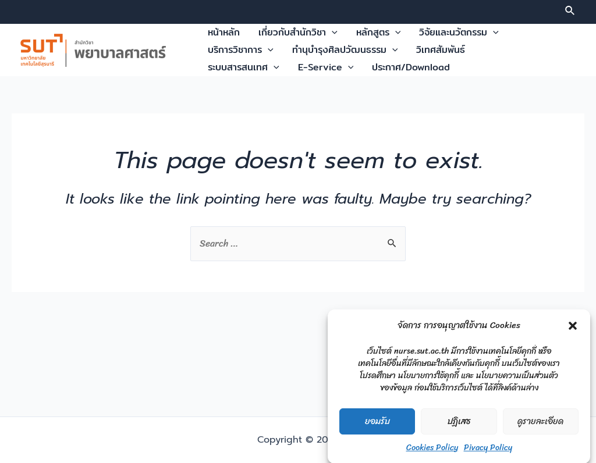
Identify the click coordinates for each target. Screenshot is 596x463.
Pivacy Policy (488, 452)
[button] (573, 330)
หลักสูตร (378, 32)
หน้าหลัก (224, 32)
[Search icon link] (570, 12)
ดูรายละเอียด (540, 426)
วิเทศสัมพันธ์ (440, 49)
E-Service (326, 67)
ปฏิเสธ (459, 426)
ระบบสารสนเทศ (243, 67)
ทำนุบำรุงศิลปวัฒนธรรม (345, 50)
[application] (332, 32)
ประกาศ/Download (411, 67)
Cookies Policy (432, 452)
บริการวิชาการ (241, 50)
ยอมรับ (377, 426)
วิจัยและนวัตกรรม (459, 32)
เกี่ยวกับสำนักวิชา (298, 32)
